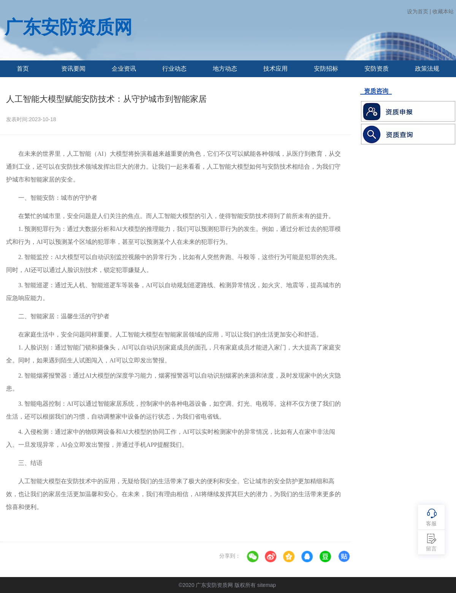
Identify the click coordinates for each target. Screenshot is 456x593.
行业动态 (174, 68)
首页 (23, 68)
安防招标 (326, 68)
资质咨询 (376, 91)
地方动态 (225, 68)
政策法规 (427, 68)
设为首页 (417, 11)
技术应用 (275, 68)
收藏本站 (443, 11)
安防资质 (376, 68)
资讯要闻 (73, 68)
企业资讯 (124, 68)
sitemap (266, 585)
